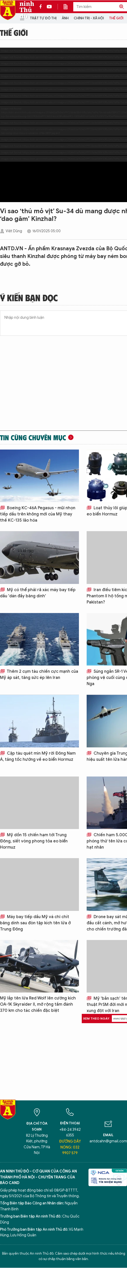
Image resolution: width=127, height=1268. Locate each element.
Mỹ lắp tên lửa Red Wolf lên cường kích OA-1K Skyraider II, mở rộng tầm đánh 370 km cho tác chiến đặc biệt (38, 1004)
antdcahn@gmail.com (108, 1141)
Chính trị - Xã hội (89, 18)
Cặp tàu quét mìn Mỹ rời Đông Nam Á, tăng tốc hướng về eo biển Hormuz (38, 756)
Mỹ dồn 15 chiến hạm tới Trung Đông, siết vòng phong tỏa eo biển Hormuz (34, 841)
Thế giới (116, 18)
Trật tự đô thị (43, 18)
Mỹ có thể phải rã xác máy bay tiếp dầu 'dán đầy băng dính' (38, 593)
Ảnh (65, 18)
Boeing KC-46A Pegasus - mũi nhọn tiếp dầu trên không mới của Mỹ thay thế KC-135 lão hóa (37, 514)
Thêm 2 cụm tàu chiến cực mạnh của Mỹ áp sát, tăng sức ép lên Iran (39, 674)
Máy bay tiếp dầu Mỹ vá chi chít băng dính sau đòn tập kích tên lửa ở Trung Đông (35, 923)
